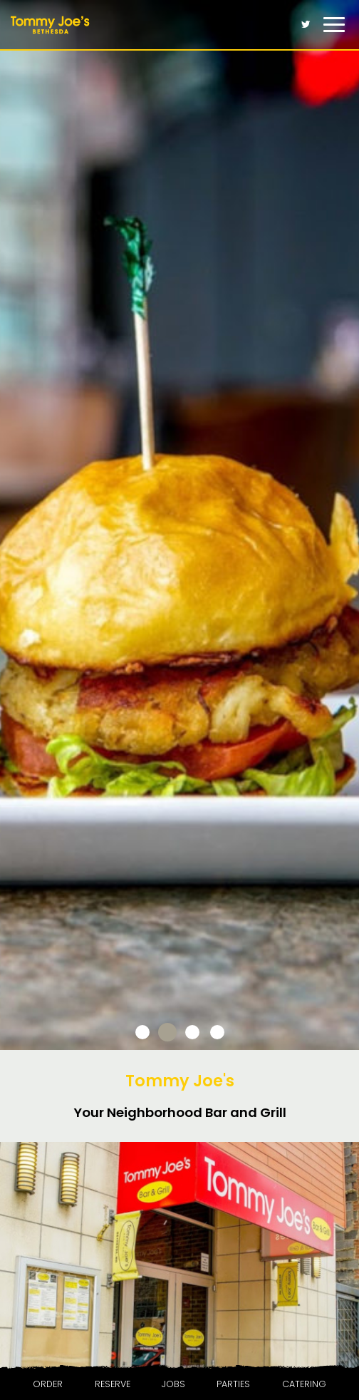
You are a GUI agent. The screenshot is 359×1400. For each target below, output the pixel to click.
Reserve (112, 1384)
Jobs (173, 1384)
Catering (304, 1384)
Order (48, 1384)
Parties (233, 1384)
